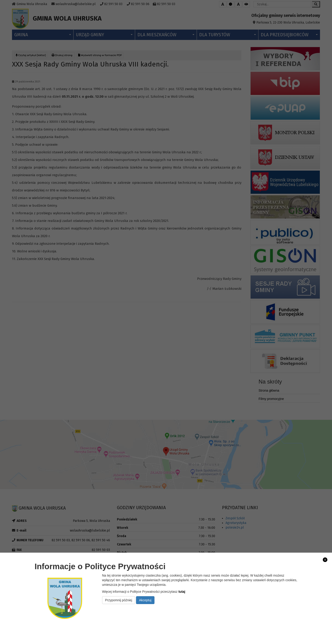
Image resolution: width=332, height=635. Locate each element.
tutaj (181, 591)
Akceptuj (145, 600)
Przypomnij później (118, 600)
